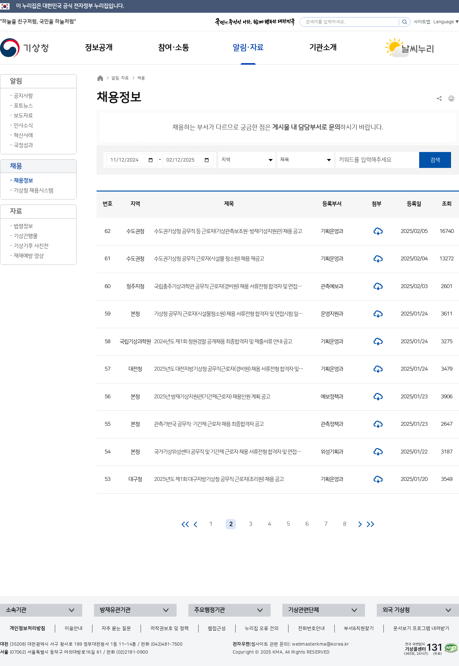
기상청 (24, 47)
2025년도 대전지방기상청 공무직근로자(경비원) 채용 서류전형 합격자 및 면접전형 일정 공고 (245, 369)
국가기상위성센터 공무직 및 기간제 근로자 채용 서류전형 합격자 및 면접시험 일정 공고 (239, 452)
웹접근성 (217, 628)
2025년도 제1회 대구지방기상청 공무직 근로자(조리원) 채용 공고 (219, 479)
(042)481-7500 (167, 644)
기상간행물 (26, 236)
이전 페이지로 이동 (196, 524)
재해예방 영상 (29, 256)
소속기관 (16, 610)
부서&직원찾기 (359, 628)
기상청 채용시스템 (33, 190)
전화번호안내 (311, 628)
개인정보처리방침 (27, 628)
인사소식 (23, 125)
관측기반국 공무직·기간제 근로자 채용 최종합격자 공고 (209, 424)
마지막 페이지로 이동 (370, 524)
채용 (141, 78)
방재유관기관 (115, 610)
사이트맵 (422, 22)
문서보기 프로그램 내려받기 (421, 628)
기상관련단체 (303, 610)
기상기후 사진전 (31, 246)
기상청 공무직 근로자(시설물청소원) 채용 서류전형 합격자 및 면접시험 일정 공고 (233, 314)
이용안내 (74, 628)
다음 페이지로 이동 (360, 524)
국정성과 (23, 145)
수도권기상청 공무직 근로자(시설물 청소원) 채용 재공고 (209, 259)
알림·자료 (120, 78)
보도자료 (23, 116)
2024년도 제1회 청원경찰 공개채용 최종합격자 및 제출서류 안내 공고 (223, 341)
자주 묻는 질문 (116, 628)
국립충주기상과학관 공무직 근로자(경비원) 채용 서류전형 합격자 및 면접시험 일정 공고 (240, 286)
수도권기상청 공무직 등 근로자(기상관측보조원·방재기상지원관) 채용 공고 (228, 231)
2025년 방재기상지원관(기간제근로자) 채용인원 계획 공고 (212, 397)
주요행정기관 (209, 610)
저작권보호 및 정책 (169, 628)
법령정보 (23, 226)
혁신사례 (23, 135)
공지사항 (23, 96)
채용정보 (23, 181)
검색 (435, 160)
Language (443, 22)
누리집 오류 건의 (262, 628)
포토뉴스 (23, 106)
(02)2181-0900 (132, 652)
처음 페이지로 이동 (186, 524)
